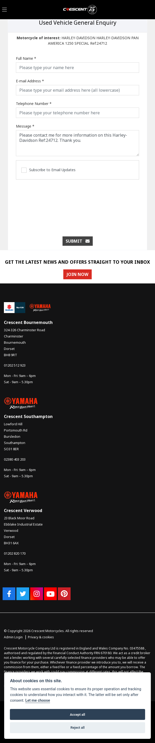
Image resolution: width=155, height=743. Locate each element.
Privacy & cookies (41, 637)
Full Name (26, 58)
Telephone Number (34, 103)
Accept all (77, 715)
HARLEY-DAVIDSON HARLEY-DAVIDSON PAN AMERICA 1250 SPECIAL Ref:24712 (78, 40)
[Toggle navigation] (4, 9)
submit (78, 241)
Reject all (77, 727)
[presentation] (77, 205)
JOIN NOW (77, 274)
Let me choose (37, 700)
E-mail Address (30, 80)
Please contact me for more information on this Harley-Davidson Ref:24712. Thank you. (77, 143)
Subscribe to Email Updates (48, 170)
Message (25, 126)
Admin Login (13, 637)
